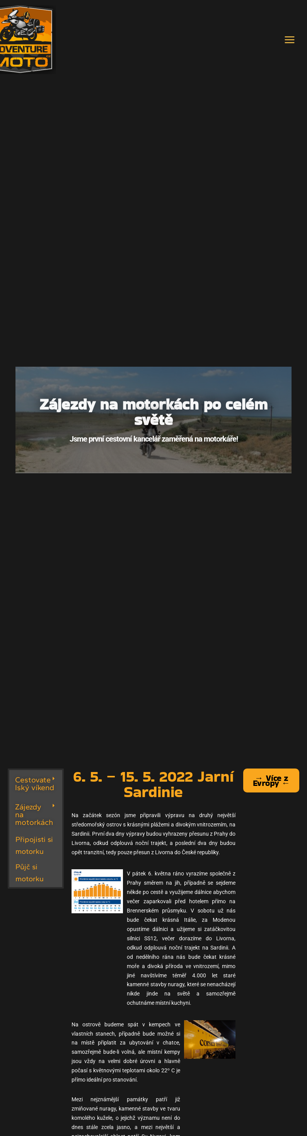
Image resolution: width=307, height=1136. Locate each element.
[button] (35, 783)
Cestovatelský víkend (34, 783)
